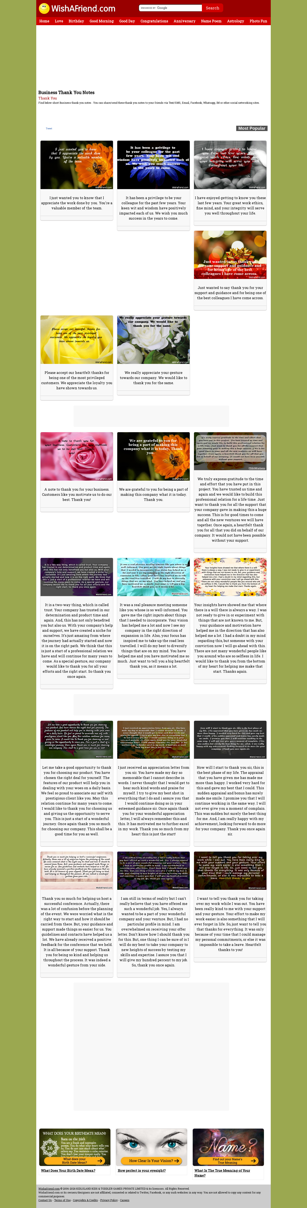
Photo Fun (258, 21)
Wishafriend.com (49, 1188)
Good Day (127, 21)
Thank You (47, 98)
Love (59, 21)
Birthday (76, 21)
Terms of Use (62, 1200)
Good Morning (102, 21)
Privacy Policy (109, 1200)
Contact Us (45, 1200)
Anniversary (184, 21)
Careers (124, 1200)
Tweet (49, 128)
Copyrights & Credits (85, 1200)
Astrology (235, 21)
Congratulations (154, 21)
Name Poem (211, 21)
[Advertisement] (154, 57)
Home (44, 21)
